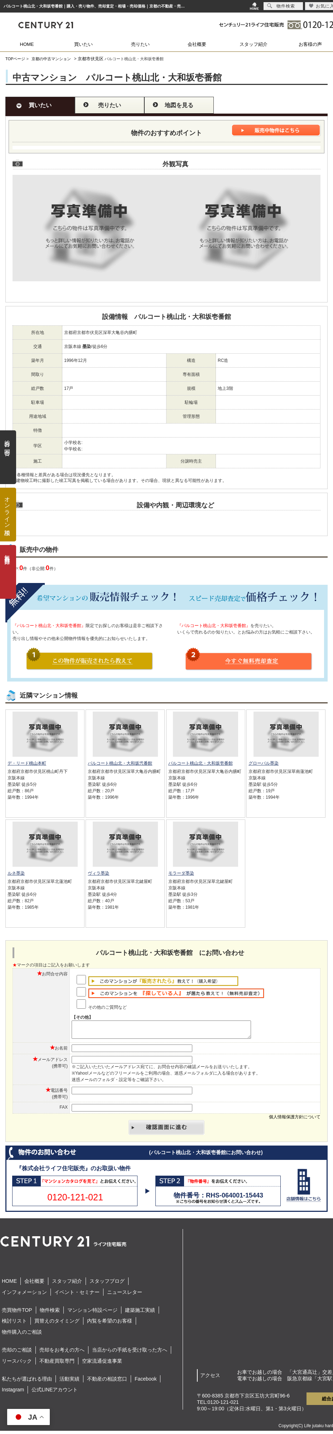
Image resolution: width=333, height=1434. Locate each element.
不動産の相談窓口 (107, 1382)
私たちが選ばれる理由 (27, 1382)
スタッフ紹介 (253, 44)
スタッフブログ (107, 1284)
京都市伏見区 (90, 58)
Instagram (13, 1393)
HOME (27, 44)
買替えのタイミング (56, 1324)
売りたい (140, 44)
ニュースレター (124, 1295)
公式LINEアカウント (55, 1393)
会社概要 (197, 44)
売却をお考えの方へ (62, 1353)
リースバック (17, 1364)
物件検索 (50, 1313)
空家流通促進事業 (102, 1364)
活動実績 (69, 1382)
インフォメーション (24, 1295)
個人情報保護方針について (294, 1120)
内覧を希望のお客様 (109, 1324)
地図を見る (179, 105)
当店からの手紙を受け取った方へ (129, 1353)
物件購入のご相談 (22, 1335)
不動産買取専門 (56, 1364)
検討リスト (14, 1324)
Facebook (145, 1382)
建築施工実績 (140, 1313)
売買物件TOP (17, 1313)
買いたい (83, 44)
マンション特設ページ (92, 1313)
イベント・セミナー (77, 1295)
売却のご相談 (17, 1353)
